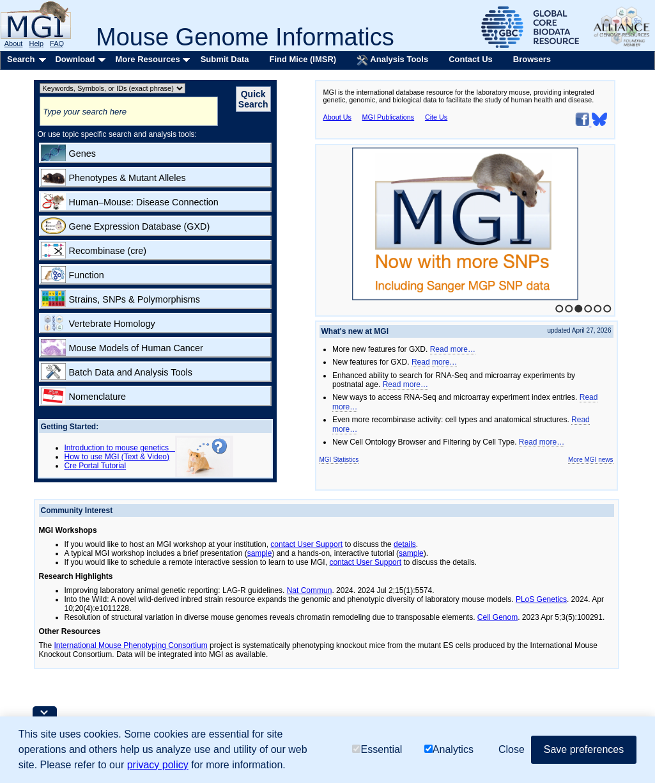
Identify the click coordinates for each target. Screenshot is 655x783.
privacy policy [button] (158, 764)
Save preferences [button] (584, 749)
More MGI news (590, 459)
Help (36, 43)
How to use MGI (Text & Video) (117, 456)
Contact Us (471, 59)
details (405, 544)
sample (259, 553)
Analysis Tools (392, 60)
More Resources (147, 59)
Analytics (449, 749)
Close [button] (511, 749)
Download (75, 59)
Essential (377, 749)
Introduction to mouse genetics (120, 447)
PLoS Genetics (541, 599)
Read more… (452, 349)
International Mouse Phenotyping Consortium (131, 645)
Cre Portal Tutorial (96, 465)
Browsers (532, 59)
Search (21, 59)
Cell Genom (497, 617)
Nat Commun (309, 590)
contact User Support (306, 544)
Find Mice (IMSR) (302, 59)
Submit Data (225, 59)
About (13, 43)
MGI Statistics (339, 459)
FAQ (57, 43)
